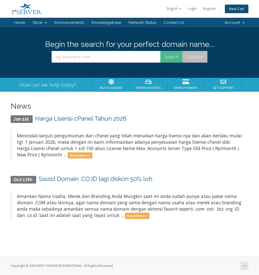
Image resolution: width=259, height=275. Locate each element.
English (173, 8)
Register (209, 8)
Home (19, 22)
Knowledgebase (106, 22)
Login (192, 8)
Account (235, 22)
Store (40, 22)
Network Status (142, 22)
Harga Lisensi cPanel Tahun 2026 (80, 118)
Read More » (80, 155)
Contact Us (174, 22)
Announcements (69, 22)
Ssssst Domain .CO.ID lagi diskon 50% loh (95, 178)
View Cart (236, 8)
